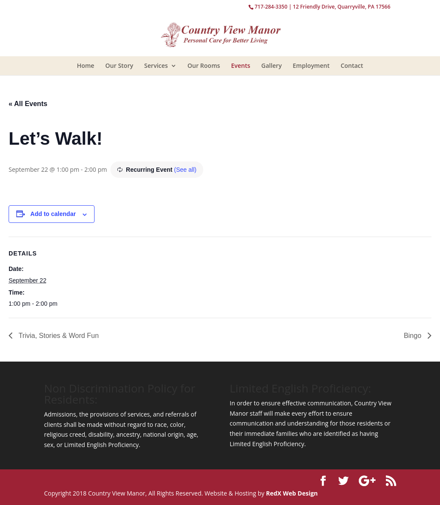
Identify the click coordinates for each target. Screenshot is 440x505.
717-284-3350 (270, 6)
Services (156, 65)
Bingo (413, 335)
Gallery (271, 65)
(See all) (185, 169)
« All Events (28, 103)
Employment (311, 65)
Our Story (119, 65)
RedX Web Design (292, 493)
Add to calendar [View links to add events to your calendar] (53, 213)
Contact (352, 65)
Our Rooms (203, 65)
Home (86, 65)
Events (241, 65)
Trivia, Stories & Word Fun (58, 335)
